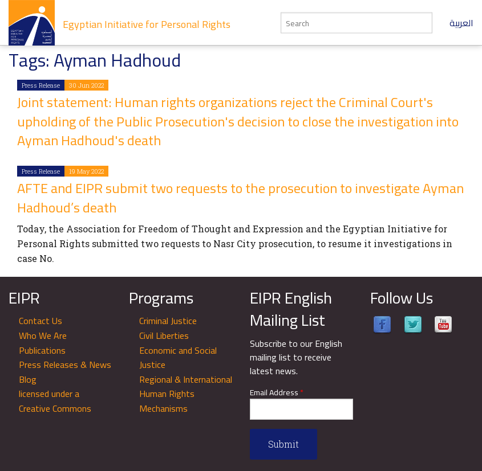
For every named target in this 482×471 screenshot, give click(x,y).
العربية (461, 22)
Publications (42, 350)
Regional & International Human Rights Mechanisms (185, 394)
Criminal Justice (168, 320)
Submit (283, 444)
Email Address (276, 393)
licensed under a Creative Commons (55, 401)
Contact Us (40, 320)
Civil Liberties (164, 335)
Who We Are (43, 335)
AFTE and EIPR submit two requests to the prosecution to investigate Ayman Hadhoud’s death (240, 197)
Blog (28, 379)
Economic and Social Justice (178, 358)
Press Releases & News (65, 364)
